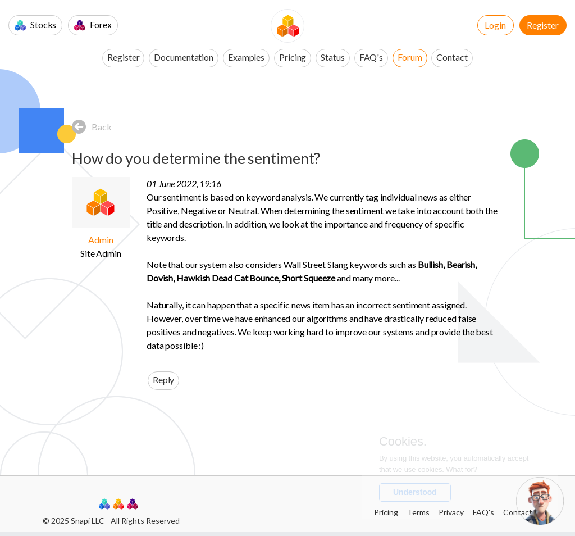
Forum (410, 57)
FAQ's (371, 57)
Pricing (292, 57)
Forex (92, 25)
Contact (451, 57)
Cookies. (403, 441)
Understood (415, 492)
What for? (461, 469)
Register (543, 25)
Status (332, 57)
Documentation (183, 57)
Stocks (35, 25)
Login (495, 25)
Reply (164, 379)
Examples (246, 57)
